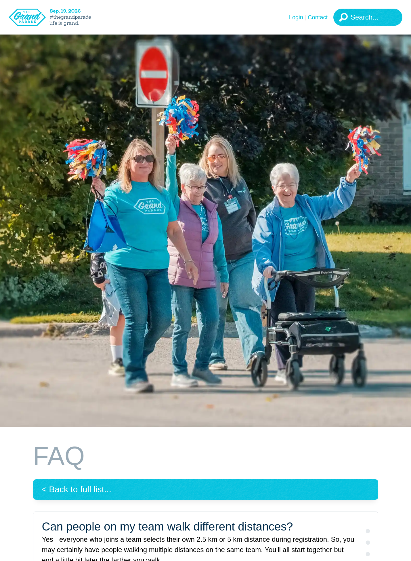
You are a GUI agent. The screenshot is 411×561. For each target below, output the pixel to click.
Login (296, 17)
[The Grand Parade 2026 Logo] (59, 17)
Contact (318, 17)
